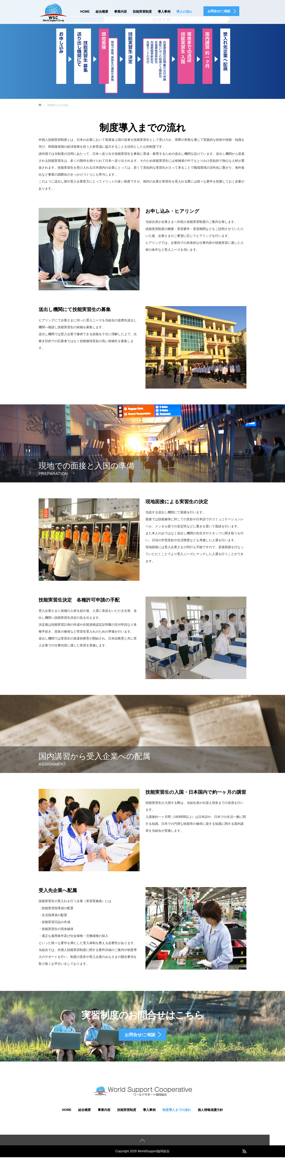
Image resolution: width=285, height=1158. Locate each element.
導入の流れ (184, 11)
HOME (85, 11)
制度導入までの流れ (176, 1110)
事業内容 (120, 11)
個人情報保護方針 (210, 1110)
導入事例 (164, 11)
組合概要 (102, 11)
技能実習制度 (142, 11)
